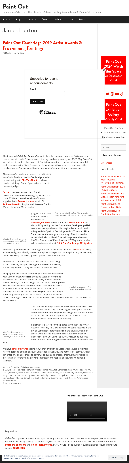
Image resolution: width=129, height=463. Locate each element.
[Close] (104, 70)
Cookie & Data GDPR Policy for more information (25, 458)
